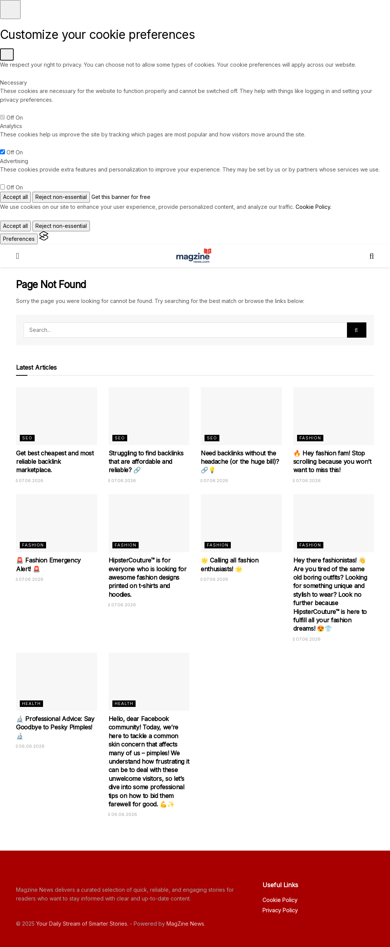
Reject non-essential (61, 197)
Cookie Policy (279, 900)
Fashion (310, 438)
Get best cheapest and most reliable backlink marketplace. (55, 461)
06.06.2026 (30, 746)
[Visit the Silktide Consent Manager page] (43, 239)
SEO (27, 438)
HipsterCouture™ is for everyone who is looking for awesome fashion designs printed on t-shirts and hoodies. (148, 577)
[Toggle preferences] (10, 9)
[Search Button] (356, 330)
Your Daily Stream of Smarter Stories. (82, 923)
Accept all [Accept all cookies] (15, 197)
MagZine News (185, 923)
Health (31, 703)
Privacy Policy (280, 910)
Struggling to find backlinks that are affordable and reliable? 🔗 (146, 461)
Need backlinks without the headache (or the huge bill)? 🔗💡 (240, 461)
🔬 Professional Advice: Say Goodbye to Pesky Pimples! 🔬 (55, 727)
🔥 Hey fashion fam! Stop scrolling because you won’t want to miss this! (332, 461)
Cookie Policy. (313, 207)
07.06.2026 (29, 480)
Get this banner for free (120, 197)
